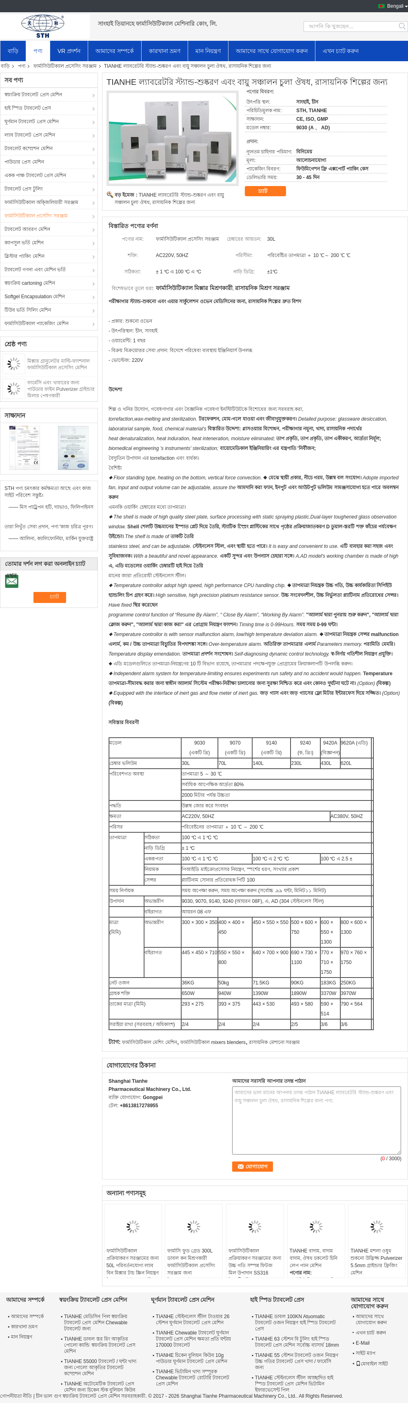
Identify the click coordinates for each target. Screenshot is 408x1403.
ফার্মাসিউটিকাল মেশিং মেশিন (149, 1042)
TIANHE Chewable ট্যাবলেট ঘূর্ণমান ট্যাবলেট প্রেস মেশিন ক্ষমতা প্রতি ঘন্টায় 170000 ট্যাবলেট (193, 1339)
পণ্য (37, 51)
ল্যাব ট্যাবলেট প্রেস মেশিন (29, 135)
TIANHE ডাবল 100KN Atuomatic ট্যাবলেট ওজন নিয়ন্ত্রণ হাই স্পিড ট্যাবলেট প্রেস (295, 1323)
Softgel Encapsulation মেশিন (34, 296)
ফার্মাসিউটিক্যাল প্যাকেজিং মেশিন (36, 323)
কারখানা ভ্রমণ (164, 51)
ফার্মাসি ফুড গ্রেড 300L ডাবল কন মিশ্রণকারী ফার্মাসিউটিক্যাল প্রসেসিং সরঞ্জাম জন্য (191, 1262)
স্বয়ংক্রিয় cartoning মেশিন (29, 283)
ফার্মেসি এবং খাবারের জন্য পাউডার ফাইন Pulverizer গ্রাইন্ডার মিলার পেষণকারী (61, 389)
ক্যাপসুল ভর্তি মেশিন (24, 243)
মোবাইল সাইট (372, 1364)
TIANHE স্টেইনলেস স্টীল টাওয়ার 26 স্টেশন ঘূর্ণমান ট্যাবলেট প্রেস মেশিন (193, 1319)
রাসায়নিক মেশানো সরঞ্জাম (274, 1042)
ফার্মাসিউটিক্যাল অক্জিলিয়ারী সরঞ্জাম (41, 202)
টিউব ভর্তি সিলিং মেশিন (27, 310)
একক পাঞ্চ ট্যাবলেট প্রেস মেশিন (35, 175)
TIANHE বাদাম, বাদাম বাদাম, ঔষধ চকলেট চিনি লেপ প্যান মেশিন (313, 1258)
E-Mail (363, 1343)
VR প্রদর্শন (69, 51)
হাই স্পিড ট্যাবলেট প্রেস (27, 108)
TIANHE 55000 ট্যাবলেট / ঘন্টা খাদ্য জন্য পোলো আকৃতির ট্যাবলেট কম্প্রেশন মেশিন (100, 1367)
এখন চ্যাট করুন (341, 51)
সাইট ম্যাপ (365, 1353)
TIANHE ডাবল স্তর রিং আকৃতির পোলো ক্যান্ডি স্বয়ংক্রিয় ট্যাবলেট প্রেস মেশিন (99, 1345)
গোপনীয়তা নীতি (16, 1396)
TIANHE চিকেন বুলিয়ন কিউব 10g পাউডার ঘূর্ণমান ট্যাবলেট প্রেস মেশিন (191, 1358)
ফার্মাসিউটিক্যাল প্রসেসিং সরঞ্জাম (65, 66)
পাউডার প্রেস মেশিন (24, 162)
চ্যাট (268, 191)
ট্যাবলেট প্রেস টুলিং (23, 189)
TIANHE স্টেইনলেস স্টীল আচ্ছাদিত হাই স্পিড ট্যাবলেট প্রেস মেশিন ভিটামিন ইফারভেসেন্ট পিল (294, 1384)
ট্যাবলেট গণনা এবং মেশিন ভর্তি (35, 270)
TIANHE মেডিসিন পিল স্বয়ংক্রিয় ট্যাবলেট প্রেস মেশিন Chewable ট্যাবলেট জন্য (95, 1323)
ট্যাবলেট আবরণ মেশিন (27, 229)
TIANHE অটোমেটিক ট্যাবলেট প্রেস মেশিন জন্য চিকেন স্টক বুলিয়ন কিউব (99, 1387)
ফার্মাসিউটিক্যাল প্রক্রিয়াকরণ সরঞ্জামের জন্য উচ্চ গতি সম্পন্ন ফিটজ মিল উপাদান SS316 (254, 1262)
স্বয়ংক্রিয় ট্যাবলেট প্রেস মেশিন (33, 95)
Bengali (395, 6)
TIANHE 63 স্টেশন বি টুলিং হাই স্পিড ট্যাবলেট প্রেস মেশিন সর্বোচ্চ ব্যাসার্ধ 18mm (297, 1342)
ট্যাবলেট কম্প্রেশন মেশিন (28, 148)
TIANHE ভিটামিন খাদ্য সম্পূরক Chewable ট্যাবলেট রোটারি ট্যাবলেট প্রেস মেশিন (192, 1378)
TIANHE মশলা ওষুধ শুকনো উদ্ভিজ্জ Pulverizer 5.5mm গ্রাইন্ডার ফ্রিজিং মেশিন (376, 1262)
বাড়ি (13, 51)
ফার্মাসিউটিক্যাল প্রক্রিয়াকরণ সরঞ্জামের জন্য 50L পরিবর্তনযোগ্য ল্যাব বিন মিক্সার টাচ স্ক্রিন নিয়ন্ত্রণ (132, 1262)
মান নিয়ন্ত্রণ (208, 51)
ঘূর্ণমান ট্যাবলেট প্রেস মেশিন (31, 121)
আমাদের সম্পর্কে (114, 51)
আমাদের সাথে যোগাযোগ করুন (272, 51)
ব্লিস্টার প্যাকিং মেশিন (24, 256)
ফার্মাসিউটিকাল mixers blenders (213, 1042)
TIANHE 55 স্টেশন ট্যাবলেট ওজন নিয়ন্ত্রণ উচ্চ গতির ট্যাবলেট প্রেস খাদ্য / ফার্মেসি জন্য (296, 1361)
